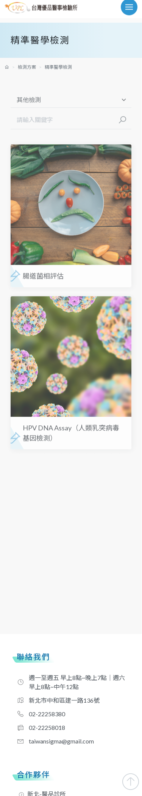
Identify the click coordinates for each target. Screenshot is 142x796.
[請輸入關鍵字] (62, 122)
